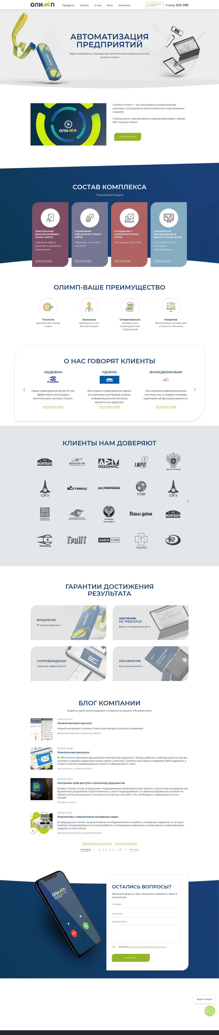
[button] (187, 501)
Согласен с (139, 947)
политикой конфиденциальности (148, 947)
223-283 (177, 5)
